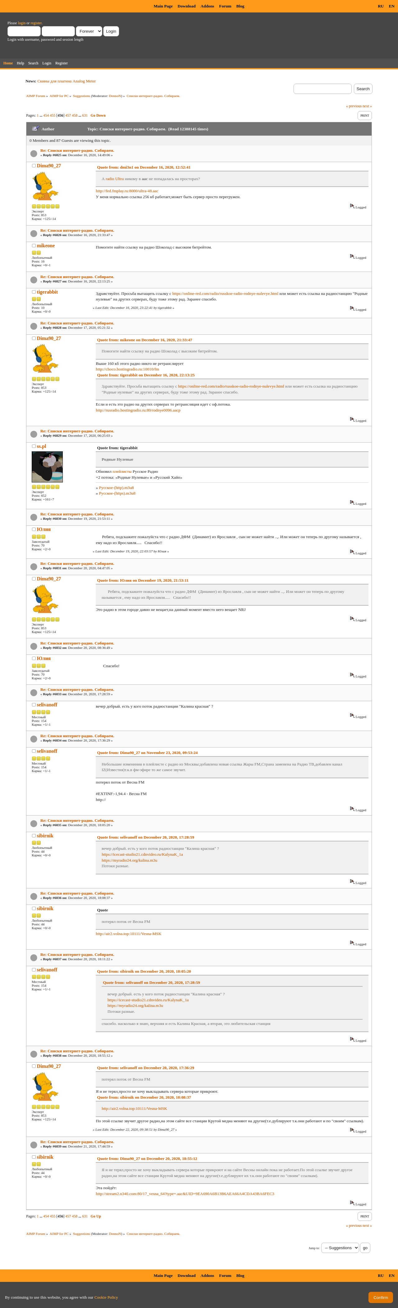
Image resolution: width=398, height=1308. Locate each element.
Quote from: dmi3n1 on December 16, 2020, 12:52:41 (143, 167)
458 (74, 115)
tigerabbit (47, 292)
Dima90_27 (49, 165)
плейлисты (122, 471)
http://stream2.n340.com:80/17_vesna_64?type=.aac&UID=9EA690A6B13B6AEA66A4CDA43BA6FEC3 (185, 1193)
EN (392, 6)
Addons (207, 6)
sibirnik (45, 835)
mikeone (46, 245)
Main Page (163, 6)
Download (187, 6)
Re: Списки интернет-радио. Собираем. (77, 150)
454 (46, 115)
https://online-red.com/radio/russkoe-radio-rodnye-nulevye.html (225, 293)
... (41, 115)
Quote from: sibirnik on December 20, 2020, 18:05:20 (144, 971)
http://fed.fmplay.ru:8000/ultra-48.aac (127, 191)
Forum (225, 6)
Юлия (44, 529)
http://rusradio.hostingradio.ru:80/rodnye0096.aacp (138, 410)
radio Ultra (115, 178)
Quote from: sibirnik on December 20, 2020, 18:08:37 (144, 1097)
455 (52, 115)
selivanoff (47, 704)
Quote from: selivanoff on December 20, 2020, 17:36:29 (145, 1067)
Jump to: (314, 1248)
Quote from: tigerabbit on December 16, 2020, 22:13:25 (146, 375)
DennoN (115, 96)
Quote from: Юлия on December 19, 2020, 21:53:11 (142, 580)
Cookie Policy (106, 1297)
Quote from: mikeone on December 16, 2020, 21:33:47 (144, 339)
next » (367, 106)
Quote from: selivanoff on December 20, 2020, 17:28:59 (145, 837)
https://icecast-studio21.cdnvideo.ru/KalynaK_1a (142, 854)
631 (85, 115)
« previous (354, 106)
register (35, 23)
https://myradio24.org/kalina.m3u (129, 860)
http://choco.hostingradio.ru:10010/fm (127, 369)
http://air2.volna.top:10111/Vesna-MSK (128, 933)
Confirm (380, 1297)
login (22, 23)
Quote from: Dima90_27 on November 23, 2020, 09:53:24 (147, 752)
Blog (240, 6)
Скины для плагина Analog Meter (66, 81)
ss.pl (41, 446)
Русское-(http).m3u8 (116, 487)
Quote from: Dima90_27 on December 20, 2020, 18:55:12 (147, 1158)
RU (381, 6)
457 (68, 115)
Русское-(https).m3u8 (117, 493)
